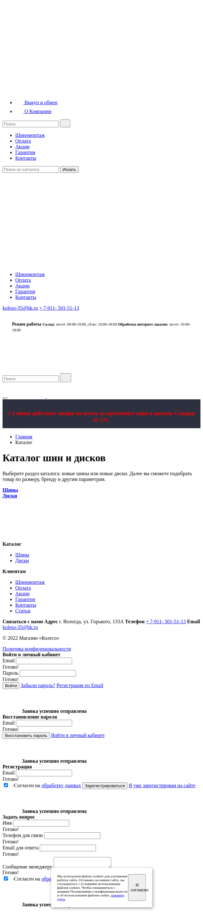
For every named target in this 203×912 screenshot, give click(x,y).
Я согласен (138, 887)
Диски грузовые (36, 89)
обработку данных (61, 785)
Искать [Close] (69, 169)
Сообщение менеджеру (27, 868)
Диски (22, 560)
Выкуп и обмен (36, 102)
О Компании (33, 111)
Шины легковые (37, 13)
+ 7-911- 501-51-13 (59, 308)
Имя (7, 823)
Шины (22, 554)
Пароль (10, 673)
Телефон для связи (23, 835)
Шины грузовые (37, 28)
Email (9, 660)
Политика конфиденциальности (37, 649)
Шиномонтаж (30, 135)
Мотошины (32, 58)
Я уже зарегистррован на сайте (162, 785)
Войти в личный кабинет (78, 735)
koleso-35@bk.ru (20, 308)
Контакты (25, 158)
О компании (153, 366)
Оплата (23, 141)
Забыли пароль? (38, 685)
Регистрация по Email (80, 685)
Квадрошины (34, 43)
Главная (23, 436)
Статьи (22, 610)
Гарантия (25, 152)
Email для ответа (20, 847)
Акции (22, 146)
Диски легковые (36, 74)
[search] (65, 123)
